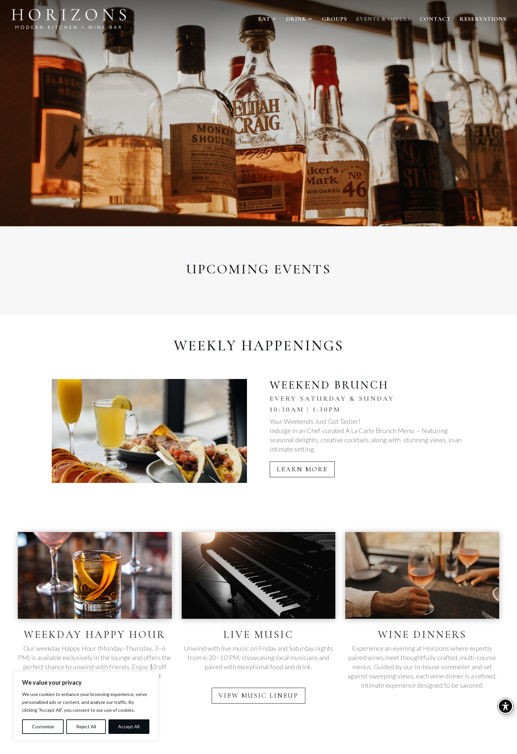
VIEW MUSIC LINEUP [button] (258, 696)
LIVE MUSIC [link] (258, 634)
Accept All (128, 726)
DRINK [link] (296, 19)
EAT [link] (264, 19)
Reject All (86, 726)
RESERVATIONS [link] (483, 19)
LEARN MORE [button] (302, 469)
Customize (43, 726)
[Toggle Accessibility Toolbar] (505, 706)
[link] (64, 18)
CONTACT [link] (435, 19)
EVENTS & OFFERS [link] (383, 19)
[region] (85, 706)
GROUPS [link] (334, 19)
